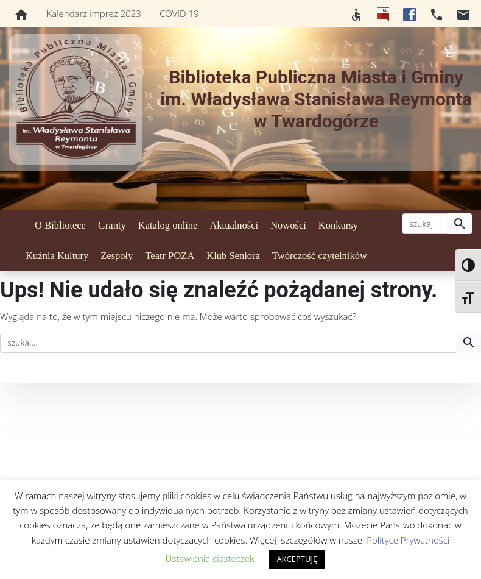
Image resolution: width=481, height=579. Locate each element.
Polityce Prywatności (408, 540)
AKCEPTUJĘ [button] (296, 558)
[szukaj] (425, 223)
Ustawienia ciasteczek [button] (210, 558)
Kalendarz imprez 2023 (94, 13)
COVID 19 (179, 13)
